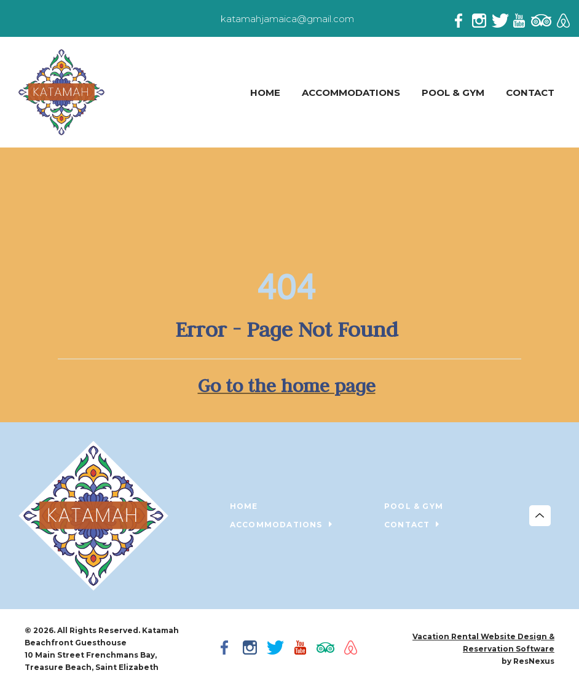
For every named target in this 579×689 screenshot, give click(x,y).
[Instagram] (482, 18)
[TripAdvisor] (541, 18)
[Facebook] (462, 18)
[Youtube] (521, 18)
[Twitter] (501, 18)
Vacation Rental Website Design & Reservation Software (483, 642)
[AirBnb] (562, 18)
